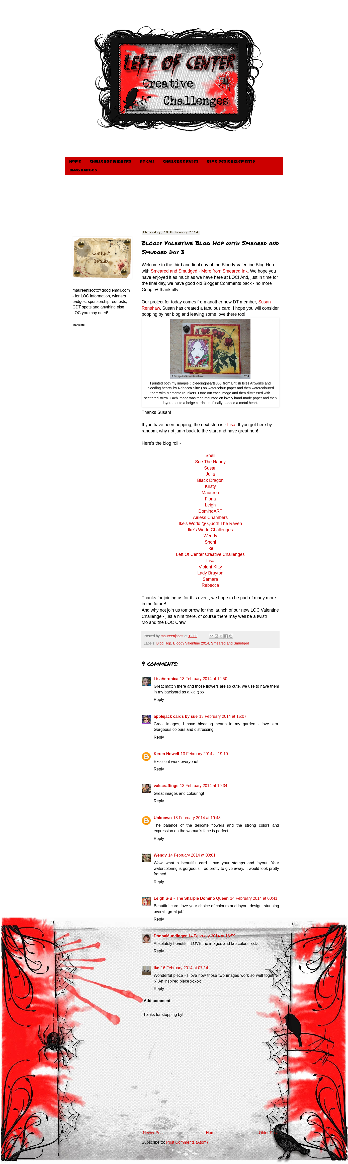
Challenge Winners (110, 162)
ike (156, 968)
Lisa (231, 424)
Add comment (157, 1001)
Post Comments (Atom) (187, 1142)
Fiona (210, 498)
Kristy (210, 486)
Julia (210, 474)
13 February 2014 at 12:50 (203, 679)
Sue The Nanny (210, 461)
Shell (210, 455)
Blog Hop (163, 643)
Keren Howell (166, 754)
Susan (210, 468)
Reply (159, 699)
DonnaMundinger (170, 936)
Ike (210, 548)
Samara (210, 579)
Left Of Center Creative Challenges (210, 554)
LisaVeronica (166, 679)
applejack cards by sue (176, 716)
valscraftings (166, 786)
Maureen (210, 492)
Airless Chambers (210, 517)
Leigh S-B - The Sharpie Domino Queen (191, 898)
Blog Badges (83, 171)
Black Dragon (210, 480)
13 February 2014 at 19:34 (203, 786)
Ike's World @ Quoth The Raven (210, 523)
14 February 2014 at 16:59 (212, 936)
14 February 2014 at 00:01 (192, 855)
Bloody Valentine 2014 (191, 643)
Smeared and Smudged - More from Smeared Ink (199, 271)
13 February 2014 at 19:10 (204, 754)
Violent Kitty (210, 566)
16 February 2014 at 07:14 (184, 968)
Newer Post (153, 1133)
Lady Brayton (210, 572)
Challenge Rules (181, 162)
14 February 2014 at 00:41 (254, 898)
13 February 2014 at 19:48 (197, 818)
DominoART (210, 511)
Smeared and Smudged (230, 643)
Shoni (210, 542)
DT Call (147, 162)
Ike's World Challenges (210, 529)
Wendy (210, 535)
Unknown (163, 818)
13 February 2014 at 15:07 (222, 716)
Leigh (210, 504)
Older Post (268, 1133)
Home (75, 162)
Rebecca (210, 585)
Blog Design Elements (231, 162)
